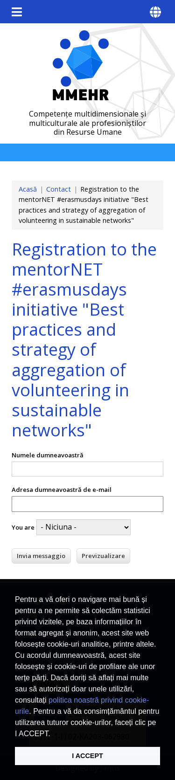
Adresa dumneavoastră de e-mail (62, 489)
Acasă (28, 189)
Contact (58, 189)
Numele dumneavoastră (48, 455)
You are (23, 527)
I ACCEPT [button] (87, 755)
